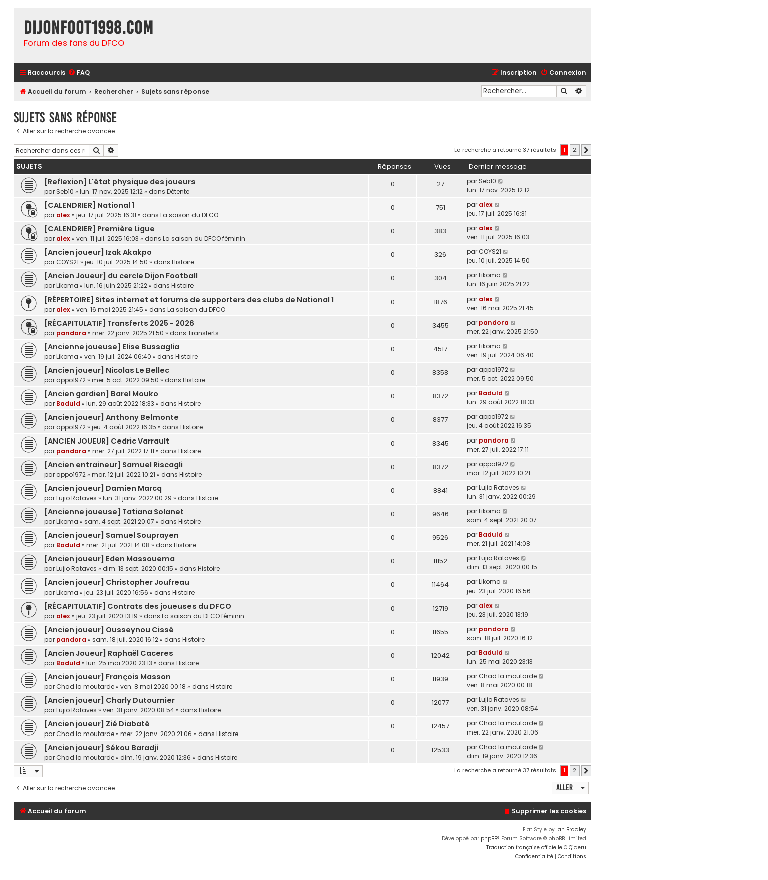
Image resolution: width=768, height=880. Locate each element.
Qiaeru (577, 847)
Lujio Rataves (76, 498)
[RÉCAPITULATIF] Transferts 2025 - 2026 (119, 323)
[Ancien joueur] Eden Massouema (109, 559)
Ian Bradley (571, 829)
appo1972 (71, 380)
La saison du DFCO (189, 215)
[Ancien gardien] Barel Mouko (101, 394)
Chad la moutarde (85, 686)
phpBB (489, 838)
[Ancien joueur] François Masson (107, 677)
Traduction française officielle (524, 847)
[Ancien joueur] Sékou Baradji (101, 748)
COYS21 (67, 262)
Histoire (183, 262)
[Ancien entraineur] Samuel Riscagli (113, 465)
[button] (586, 150)
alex (63, 215)
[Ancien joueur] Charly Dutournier (109, 700)
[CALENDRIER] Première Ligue (99, 229)
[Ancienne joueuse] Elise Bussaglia (111, 347)
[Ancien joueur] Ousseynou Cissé (109, 630)
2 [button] (575, 149)
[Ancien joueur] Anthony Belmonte (111, 417)
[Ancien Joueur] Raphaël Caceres (108, 653)
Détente (178, 191)
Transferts (203, 333)
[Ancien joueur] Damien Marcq (103, 488)
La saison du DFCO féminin (204, 238)
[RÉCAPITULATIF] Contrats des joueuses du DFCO (137, 606)
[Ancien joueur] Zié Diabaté (97, 724)
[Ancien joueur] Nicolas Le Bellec (106, 370)
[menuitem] (79, 73)
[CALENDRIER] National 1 (89, 205)
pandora (71, 333)
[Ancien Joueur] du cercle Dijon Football (121, 276)
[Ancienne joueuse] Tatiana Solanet (114, 512)
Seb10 (65, 191)
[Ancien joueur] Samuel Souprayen (111, 535)
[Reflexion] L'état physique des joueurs (120, 182)
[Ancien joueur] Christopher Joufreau (116, 582)
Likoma (67, 285)
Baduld (68, 403)
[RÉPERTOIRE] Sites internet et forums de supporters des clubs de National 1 (189, 300)
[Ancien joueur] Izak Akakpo (98, 252)
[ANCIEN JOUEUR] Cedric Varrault (106, 441)
